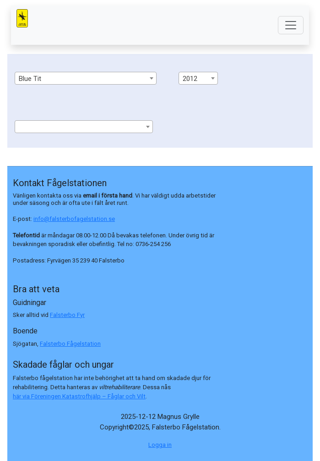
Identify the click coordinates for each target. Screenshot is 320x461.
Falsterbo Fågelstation (70, 343)
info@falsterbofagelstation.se (74, 218)
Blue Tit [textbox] (30, 79)
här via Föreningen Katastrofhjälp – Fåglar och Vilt (79, 396)
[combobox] (86, 78)
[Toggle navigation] (291, 25)
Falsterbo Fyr (67, 314)
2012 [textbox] (190, 79)
